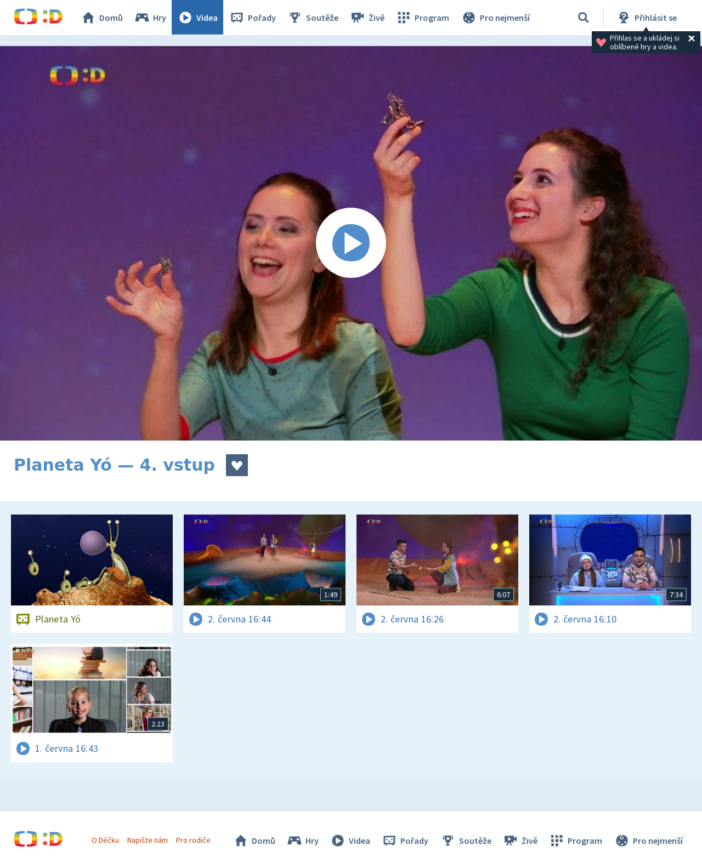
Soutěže (313, 17)
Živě (367, 17)
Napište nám (147, 840)
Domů (102, 17)
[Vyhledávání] (583, 17)
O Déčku (105, 840)
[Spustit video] (351, 243)
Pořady (252, 17)
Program (423, 17)
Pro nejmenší (495, 17)
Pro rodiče (194, 840)
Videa (198, 17)
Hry (150, 17)
